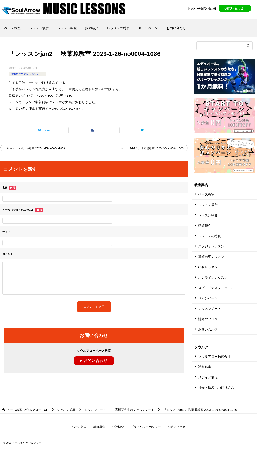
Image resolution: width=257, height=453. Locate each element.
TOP (27, 409)
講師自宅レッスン (211, 257)
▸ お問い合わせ (93, 360)
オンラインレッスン (212, 277)
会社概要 (118, 427)
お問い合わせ (176, 28)
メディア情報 (208, 377)
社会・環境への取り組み (216, 387)
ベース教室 (12, 28)
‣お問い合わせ (233, 8)
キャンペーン (148, 28)
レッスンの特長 (118, 28)
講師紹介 (91, 28)
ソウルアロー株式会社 (214, 356)
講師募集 (204, 367)
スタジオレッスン (211, 246)
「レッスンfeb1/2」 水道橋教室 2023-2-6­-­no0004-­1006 (150, 148)
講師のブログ (208, 319)
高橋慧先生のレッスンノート (27, 74)
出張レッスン (208, 267)
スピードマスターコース (216, 288)
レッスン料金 (67, 28)
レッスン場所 (39, 28)
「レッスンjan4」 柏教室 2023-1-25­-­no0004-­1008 (34, 148)
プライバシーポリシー (146, 427)
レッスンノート (209, 308)
